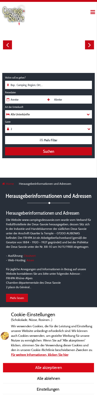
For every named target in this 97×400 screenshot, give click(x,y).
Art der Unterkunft (14, 107)
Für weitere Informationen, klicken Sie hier (39, 355)
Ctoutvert (30, 256)
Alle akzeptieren (48, 367)
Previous (7, 44)
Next (89, 44)
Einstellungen (48, 389)
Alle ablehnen (48, 378)
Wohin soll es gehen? (15, 77)
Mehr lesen (17, 298)
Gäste (7, 121)
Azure (30, 260)
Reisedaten (10, 92)
